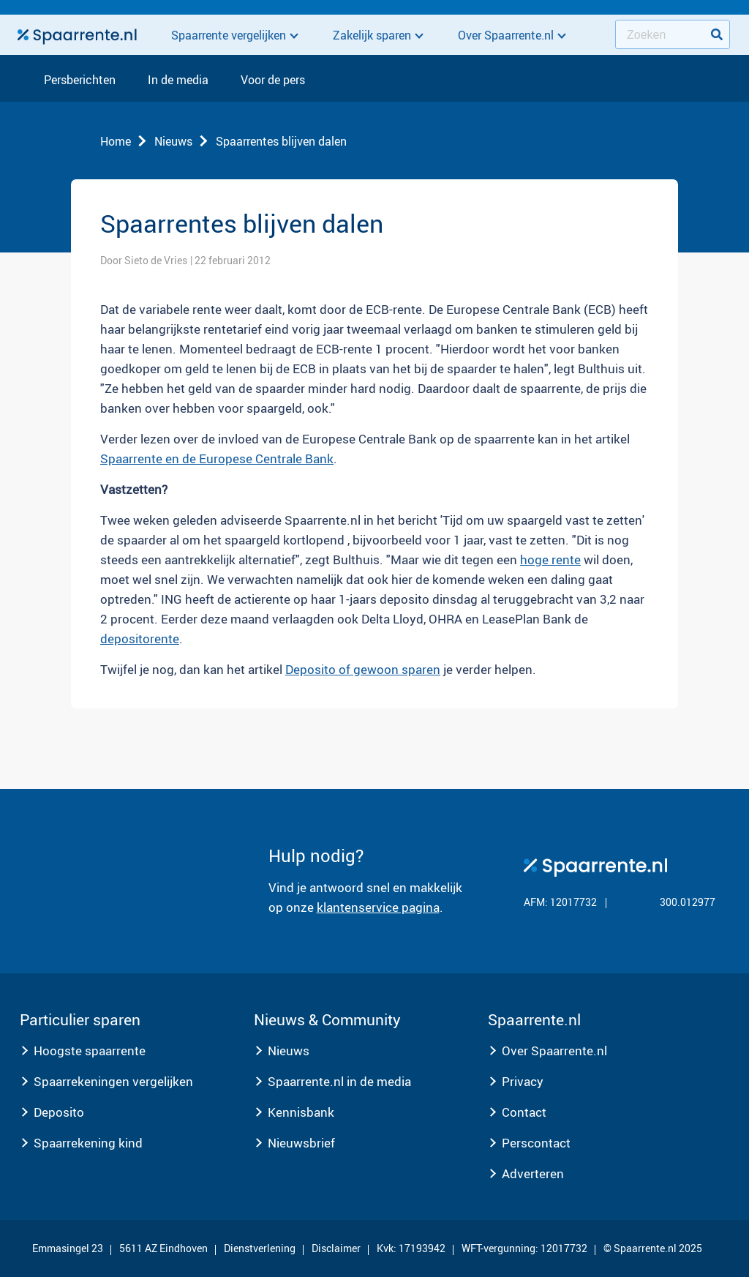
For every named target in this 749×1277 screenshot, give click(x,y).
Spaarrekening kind (88, 1142)
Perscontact (536, 1142)
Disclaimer (336, 1248)
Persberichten (80, 80)
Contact (524, 1112)
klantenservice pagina (378, 907)
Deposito (59, 1112)
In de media (178, 80)
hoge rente (550, 559)
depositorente (139, 638)
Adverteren (533, 1173)
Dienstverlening (260, 1248)
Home (115, 141)
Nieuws (173, 141)
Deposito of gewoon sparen (362, 669)
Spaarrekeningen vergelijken (113, 1081)
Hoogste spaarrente (90, 1050)
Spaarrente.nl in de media (339, 1081)
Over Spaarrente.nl (554, 1050)
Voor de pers (273, 80)
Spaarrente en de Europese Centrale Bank (217, 458)
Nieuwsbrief (301, 1142)
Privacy (522, 1081)
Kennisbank (301, 1112)
